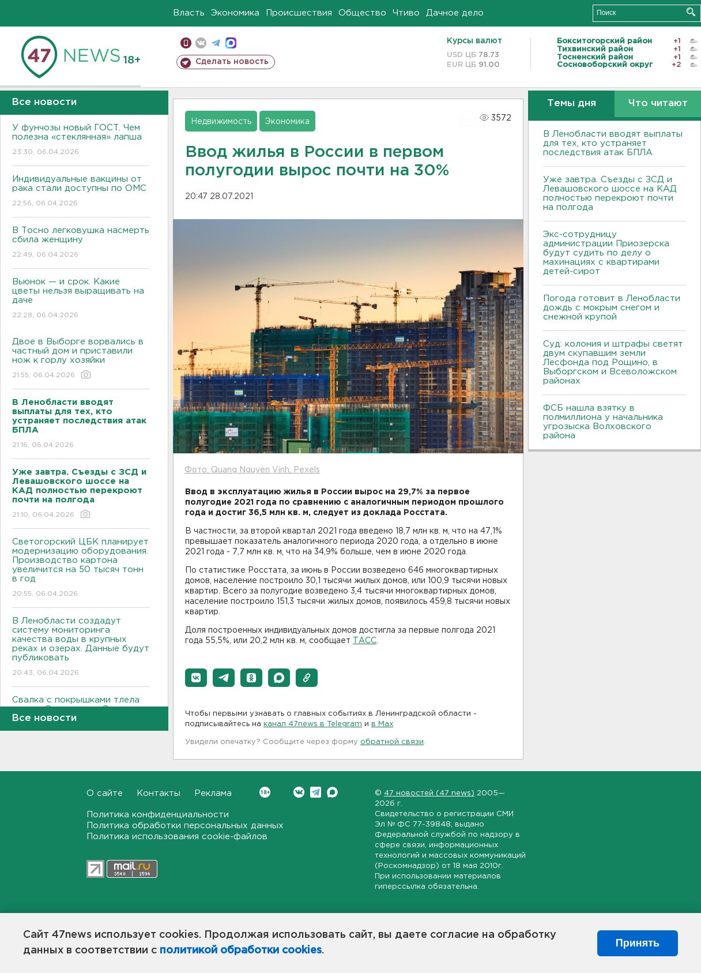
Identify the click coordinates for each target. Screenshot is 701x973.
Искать (691, 11)
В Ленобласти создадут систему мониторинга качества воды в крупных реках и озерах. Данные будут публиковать (81, 647)
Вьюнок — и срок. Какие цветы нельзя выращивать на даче (81, 299)
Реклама (213, 793)
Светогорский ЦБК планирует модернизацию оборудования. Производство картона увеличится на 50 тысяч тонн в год (81, 568)
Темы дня (571, 103)
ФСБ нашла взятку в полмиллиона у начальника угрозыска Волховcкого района (603, 421)
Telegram (315, 792)
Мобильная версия (185, 42)
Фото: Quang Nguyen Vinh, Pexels (252, 470)
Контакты (158, 793)
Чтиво (406, 13)
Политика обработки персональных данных (185, 825)
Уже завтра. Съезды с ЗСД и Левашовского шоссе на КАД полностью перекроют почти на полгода (610, 193)
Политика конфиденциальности (157, 814)
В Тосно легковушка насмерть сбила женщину (81, 243)
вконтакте (200, 42)
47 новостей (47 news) (429, 793)
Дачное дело (455, 13)
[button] (196, 677)
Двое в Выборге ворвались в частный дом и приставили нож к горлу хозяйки (81, 359)
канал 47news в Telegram (312, 724)
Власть (189, 13)
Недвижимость (221, 121)
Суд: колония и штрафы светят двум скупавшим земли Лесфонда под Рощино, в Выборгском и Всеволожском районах (613, 362)
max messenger (230, 42)
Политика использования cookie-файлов (176, 836)
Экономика (235, 13)
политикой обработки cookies (241, 950)
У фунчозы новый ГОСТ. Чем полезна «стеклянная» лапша (81, 140)
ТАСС (364, 640)
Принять (637, 943)
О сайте (104, 793)
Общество (362, 13)
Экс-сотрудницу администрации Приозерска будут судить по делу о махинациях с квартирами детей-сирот (606, 253)
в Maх (382, 724)
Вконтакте (264, 792)
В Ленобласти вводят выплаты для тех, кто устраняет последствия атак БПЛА (613, 143)
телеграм (215, 42)
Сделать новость (232, 61)
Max (332, 792)
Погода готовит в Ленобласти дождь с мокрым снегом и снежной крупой (611, 308)
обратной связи (392, 742)
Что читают (658, 103)
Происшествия (299, 13)
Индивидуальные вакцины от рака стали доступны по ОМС (81, 191)
